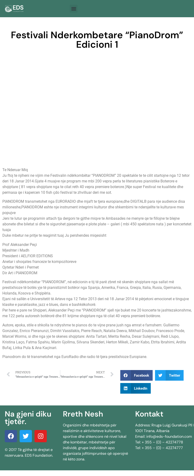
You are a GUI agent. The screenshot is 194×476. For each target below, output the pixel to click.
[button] (74, 9)
